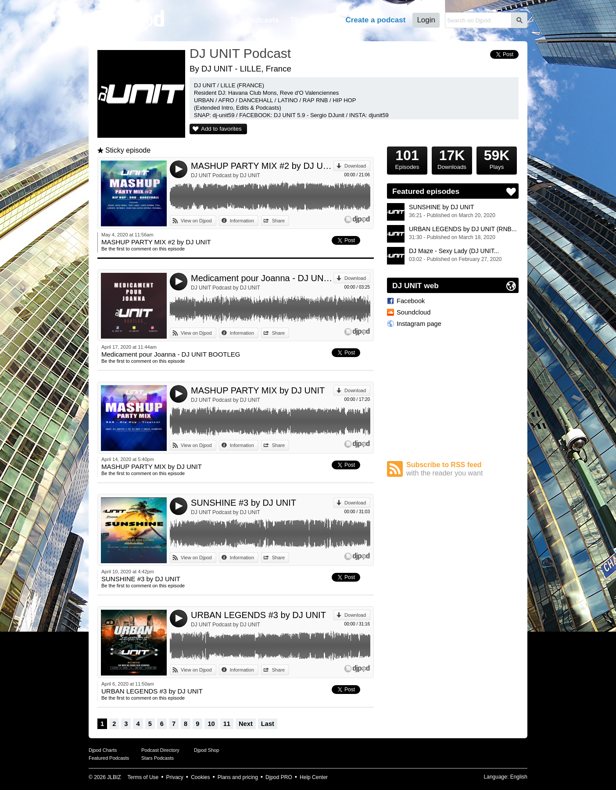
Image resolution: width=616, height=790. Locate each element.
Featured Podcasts (109, 758)
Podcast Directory (160, 750)
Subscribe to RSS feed (462, 469)
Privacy (174, 777)
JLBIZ (114, 777)
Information (242, 220)
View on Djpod (196, 220)
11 (226, 723)
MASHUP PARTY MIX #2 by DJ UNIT (262, 166)
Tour (298, 20)
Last (267, 723)
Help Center (314, 777)
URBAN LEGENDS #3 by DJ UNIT (258, 615)
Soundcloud (413, 312)
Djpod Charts (103, 750)
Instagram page (419, 323)
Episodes (407, 158)
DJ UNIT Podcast (240, 53)
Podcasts (262, 20)
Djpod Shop (206, 750)
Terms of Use (143, 777)
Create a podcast (375, 20)
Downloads (452, 158)
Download (355, 165)
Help (326, 20)
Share (278, 220)
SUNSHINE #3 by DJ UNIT (243, 503)
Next (246, 723)
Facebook (411, 300)
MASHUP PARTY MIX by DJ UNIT (258, 390)
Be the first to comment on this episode (143, 248)
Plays (496, 158)
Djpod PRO (278, 777)
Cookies (200, 777)
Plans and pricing (238, 777)
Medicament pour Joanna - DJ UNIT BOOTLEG (262, 278)
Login (426, 20)
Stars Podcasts (157, 758)
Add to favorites (221, 128)
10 (211, 723)
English (518, 777)
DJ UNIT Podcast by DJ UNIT (225, 175)
